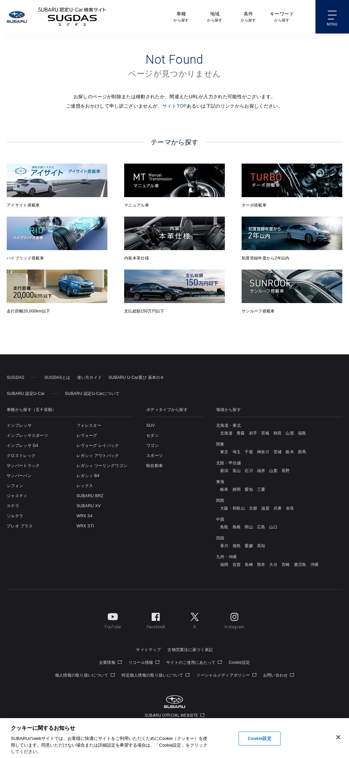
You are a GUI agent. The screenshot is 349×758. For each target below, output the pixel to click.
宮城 (265, 433)
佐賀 (237, 564)
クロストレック (21, 455)
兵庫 (277, 508)
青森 (241, 433)
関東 (220, 444)
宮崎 (286, 564)
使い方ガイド (89, 377)
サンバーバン (19, 475)
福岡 (224, 564)
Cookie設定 (239, 662)
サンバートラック (23, 465)
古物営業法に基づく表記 (190, 649)
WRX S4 (85, 516)
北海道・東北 (228, 425)
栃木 (290, 452)
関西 (220, 500)
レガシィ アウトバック (98, 455)
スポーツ (154, 455)
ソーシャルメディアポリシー (226, 675)
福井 (261, 470)
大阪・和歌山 (232, 508)
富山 (237, 470)
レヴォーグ (87, 435)
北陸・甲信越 (228, 463)
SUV (150, 425)
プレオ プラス (20, 526)
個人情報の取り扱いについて (85, 675)
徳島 (237, 545)
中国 (220, 519)
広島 (261, 527)
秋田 (277, 433)
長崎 (249, 564)
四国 (220, 538)
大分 (273, 564)
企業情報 (110, 662)
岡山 (249, 527)
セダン (152, 435)
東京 (224, 452)
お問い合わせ (278, 675)
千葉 (249, 452)
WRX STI (85, 526)
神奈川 (263, 452)
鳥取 (224, 527)
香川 (224, 545)
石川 (249, 470)
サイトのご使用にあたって (194, 662)
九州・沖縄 (226, 557)
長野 (286, 470)
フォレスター (89, 425)
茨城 (277, 452)
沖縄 (314, 564)
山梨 (273, 470)
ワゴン (152, 445)
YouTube (112, 619)
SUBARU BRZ (90, 495)
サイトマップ (148, 649)
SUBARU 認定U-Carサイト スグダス (72, 17)
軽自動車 (154, 465)
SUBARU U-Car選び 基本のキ (136, 377)
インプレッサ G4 (22, 445)
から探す (181, 16)
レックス (85, 485)
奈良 (290, 508)
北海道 (226, 433)
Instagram (235, 619)
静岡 (237, 489)
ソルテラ (15, 516)
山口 (273, 527)
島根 (237, 527)
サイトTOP (174, 106)
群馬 (302, 452)
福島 (302, 433)
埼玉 (237, 452)
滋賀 (265, 508)
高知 (261, 545)
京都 (253, 508)
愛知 (249, 489)
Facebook (156, 619)
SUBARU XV (89, 506)
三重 (261, 489)
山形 (290, 433)
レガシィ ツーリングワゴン (102, 465)
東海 (220, 481)
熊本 (261, 564)
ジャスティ (17, 495)
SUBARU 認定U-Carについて (92, 393)
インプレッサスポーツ (27, 435)
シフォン (15, 485)
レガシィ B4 (88, 475)
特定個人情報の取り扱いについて (155, 675)
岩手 (253, 433)
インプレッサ (19, 425)
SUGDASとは (57, 377)
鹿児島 (300, 564)
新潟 (224, 470)
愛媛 (249, 545)
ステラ (13, 506)
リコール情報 (144, 662)
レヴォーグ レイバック (98, 445)
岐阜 (224, 489)
